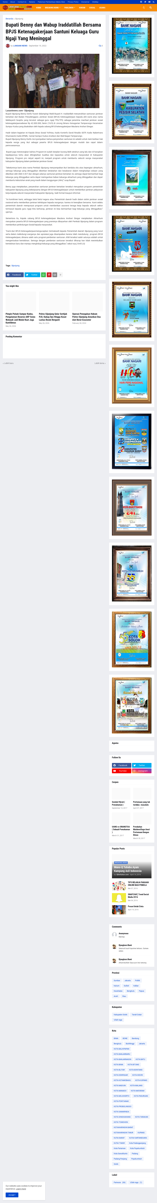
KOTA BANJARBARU (122, 1054)
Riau (124, 996)
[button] (144, 7)
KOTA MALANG (136, 1085)
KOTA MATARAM (137, 1091)
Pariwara (120, 1182)
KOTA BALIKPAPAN (121, 1049)
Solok (116, 1164)
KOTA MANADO (120, 1091)
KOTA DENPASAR (121, 1075)
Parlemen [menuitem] (68, 8)
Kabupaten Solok (120, 1015)
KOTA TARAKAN (141, 1117)
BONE (125, 1038)
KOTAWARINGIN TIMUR (123, 1133)
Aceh (116, 996)
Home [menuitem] (38, 8)
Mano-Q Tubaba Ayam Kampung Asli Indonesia (127, 869)
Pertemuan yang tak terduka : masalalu (141, 803)
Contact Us (22, 2)
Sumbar (117, 980)
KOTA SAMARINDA (121, 1112)
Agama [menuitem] (102, 8)
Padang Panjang (120, 1159)
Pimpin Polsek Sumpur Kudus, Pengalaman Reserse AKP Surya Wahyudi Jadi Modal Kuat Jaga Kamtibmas (20, 318)
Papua (141, 991)
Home (5, 2)
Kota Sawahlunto (120, 1153)
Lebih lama (99, 363)
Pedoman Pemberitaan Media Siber (51, 2)
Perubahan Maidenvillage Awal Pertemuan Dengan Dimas (141, 830)
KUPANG (141, 1133)
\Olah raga (118, 1020)
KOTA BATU (140, 1059)
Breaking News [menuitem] (52, 8)
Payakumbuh (136, 1159)
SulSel (126, 986)
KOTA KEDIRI (137, 1075)
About (12, 2)
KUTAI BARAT (119, 1138)
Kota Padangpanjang (137, 1143)
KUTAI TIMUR (119, 1143)
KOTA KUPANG (141, 1080)
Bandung (135, 1038)
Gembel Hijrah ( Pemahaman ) (118, 803)
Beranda (9, 19)
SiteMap (95, 2)
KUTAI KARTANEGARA (138, 1138)
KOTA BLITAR (119, 1070)
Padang (135, 1153)
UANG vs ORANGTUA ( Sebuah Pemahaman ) (121, 829)
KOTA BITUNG (133, 1064)
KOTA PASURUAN (141, 1096)
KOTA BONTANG (135, 1070)
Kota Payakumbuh (137, 1148)
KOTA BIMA (118, 1064)
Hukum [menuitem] (82, 8)
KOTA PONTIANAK (121, 1101)
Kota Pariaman (120, 1148)
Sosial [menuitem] (92, 8)
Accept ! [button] (12, 1195)
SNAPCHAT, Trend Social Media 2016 (138, 896)
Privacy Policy (73, 2)
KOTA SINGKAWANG (122, 1117)
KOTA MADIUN (120, 1085)
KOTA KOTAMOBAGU (122, 1080)
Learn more (21, 1189)
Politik (137, 980)
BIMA (116, 1038)
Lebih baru (9, 363)
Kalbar (136, 986)
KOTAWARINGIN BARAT (123, 1127)
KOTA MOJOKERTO (121, 1096)
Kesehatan (118, 991)
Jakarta (128, 980)
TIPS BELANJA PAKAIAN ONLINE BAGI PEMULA (138, 883)
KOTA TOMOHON (121, 1122)
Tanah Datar (137, 1015)
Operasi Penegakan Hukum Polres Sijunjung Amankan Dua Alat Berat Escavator (86, 317)
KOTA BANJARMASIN (122, 1059)
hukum (116, 986)
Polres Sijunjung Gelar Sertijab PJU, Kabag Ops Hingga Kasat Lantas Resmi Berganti (53, 317)
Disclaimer (85, 2)
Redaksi (32, 2)
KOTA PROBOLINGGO (122, 1106)
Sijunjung (19, 19)
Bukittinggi (130, 1044)
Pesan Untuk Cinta (135, 906)
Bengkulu (130, 991)
